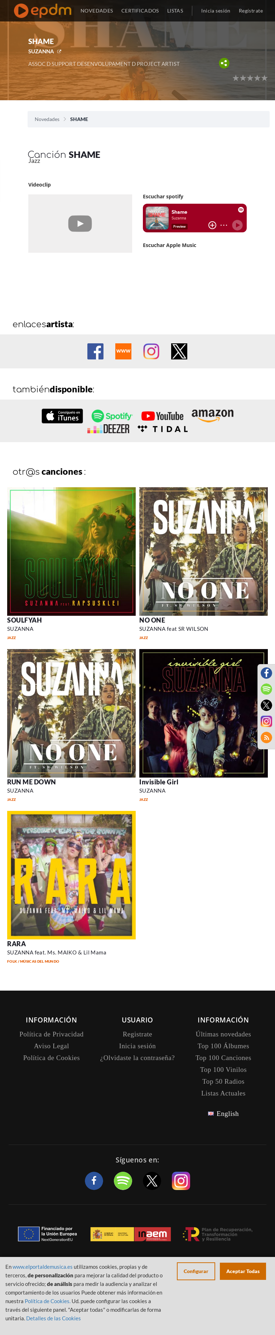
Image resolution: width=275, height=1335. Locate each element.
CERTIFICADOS (140, 11)
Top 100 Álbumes (223, 1046)
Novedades (47, 119)
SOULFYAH (24, 620)
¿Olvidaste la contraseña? (137, 1057)
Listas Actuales (223, 1093)
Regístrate (251, 11)
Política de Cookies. (48, 1301)
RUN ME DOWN (31, 782)
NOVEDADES (97, 11)
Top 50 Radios (223, 1081)
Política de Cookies (51, 1057)
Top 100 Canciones (223, 1057)
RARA (16, 944)
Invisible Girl (159, 782)
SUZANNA (41, 51)
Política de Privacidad (51, 1034)
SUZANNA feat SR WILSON (173, 628)
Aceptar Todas (243, 1271)
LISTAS (175, 11)
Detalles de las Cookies (53, 1318)
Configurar (196, 1271)
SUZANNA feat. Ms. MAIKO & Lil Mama (56, 952)
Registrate (138, 1034)
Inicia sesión (215, 11)
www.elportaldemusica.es (43, 1266)
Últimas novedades (223, 1034)
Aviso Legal (51, 1046)
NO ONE (152, 620)
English (228, 1113)
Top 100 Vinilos (223, 1069)
